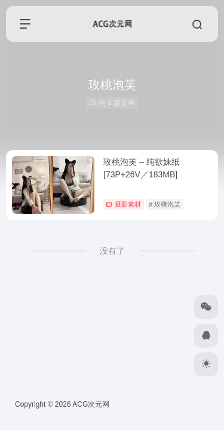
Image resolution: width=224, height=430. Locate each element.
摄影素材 (123, 204)
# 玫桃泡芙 (164, 204)
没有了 (112, 251)
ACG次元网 (90, 404)
